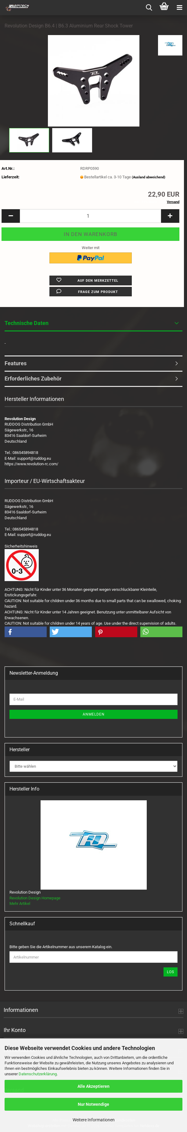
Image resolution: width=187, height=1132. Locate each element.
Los (170, 972)
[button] (11, 216)
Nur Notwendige (93, 1104)
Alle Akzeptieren (93, 1086)
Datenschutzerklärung (38, 1074)
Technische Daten (27, 323)
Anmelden (94, 714)
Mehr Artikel (19, 903)
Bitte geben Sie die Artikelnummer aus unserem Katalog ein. (60, 947)
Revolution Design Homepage (34, 898)
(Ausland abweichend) (148, 177)
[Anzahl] (90, 216)
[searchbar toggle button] (148, 7)
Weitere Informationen (94, 1119)
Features (16, 363)
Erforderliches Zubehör (33, 378)
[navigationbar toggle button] (179, 7)
